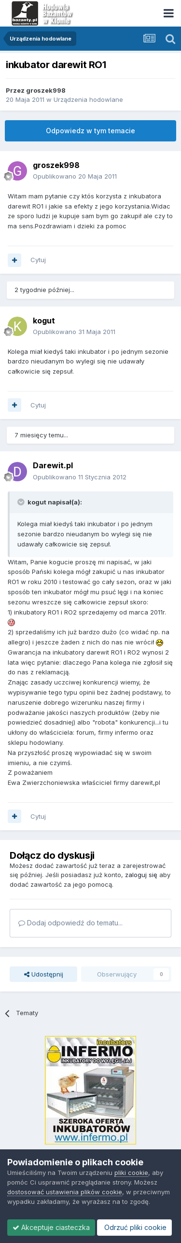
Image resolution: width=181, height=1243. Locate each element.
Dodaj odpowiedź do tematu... (70, 923)
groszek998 (46, 90)
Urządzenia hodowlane (88, 99)
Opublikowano (75, 176)
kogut (44, 320)
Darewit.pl (53, 465)
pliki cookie (131, 1172)
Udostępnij (43, 974)
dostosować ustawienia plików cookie (64, 1192)
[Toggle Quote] (21, 502)
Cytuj (38, 260)
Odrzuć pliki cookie (134, 1227)
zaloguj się (141, 875)
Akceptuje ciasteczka (51, 1227)
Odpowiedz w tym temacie (90, 130)
